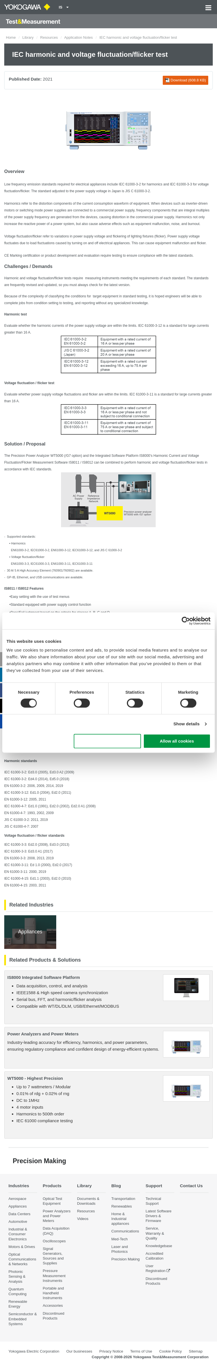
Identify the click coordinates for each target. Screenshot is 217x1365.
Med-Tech (119, 1239)
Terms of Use (141, 1351)
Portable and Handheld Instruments (53, 1293)
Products (52, 1185)
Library (28, 37)
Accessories (53, 1306)
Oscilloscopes (54, 1241)
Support (154, 1185)
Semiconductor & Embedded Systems (22, 1319)
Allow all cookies (177, 741)
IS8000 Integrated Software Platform (43, 977)
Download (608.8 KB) (185, 80)
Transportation (123, 1199)
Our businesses (79, 1351)
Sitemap (195, 1351)
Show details (186, 724)
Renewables (121, 1206)
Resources (49, 37)
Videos (82, 1219)
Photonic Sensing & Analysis (16, 1276)
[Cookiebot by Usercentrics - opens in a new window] (186, 620)
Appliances (17, 1206)
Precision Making (125, 1259)
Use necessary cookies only (107, 741)
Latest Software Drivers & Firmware (159, 1216)
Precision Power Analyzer (30, 456)
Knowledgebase (159, 1246)
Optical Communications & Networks (22, 1259)
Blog (116, 1185)
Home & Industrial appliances (120, 1219)
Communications (125, 1231)
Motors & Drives (21, 1247)
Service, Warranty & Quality (155, 1233)
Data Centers (19, 1214)
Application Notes (78, 37)
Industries (18, 1185)
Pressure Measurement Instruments (54, 1276)
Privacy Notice (111, 1351)
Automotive (17, 1221)
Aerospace (17, 1199)
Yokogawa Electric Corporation (33, 1351)
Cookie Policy (170, 1351)
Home (11, 37)
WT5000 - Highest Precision (35, 1078)
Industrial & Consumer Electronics (17, 1234)
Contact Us (191, 1185)
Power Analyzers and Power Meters (43, 1033)
